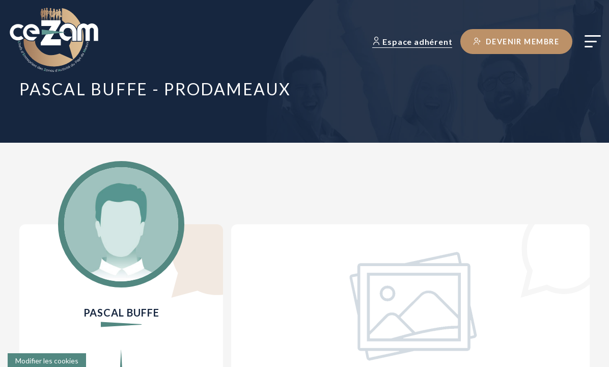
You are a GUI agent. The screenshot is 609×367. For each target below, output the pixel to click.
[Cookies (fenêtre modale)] (47, 360)
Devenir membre (516, 41)
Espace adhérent (412, 41)
